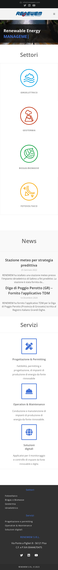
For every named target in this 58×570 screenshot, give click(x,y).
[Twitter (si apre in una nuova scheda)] (25, 5)
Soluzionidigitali (29, 446)
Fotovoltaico (11, 495)
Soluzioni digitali (13, 529)
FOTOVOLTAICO (29, 206)
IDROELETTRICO (29, 92)
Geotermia (10, 503)
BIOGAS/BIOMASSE (29, 168)
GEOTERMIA (29, 130)
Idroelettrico (11, 508)
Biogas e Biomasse (14, 499)
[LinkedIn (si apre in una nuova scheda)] (29, 5)
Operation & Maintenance (29, 404)
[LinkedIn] (28, 555)
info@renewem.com (31, 2)
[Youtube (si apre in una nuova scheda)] (33, 5)
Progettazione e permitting (19, 521)
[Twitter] (21, 555)
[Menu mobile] (54, 14)
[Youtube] (36, 555)
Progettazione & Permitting (29, 359)
